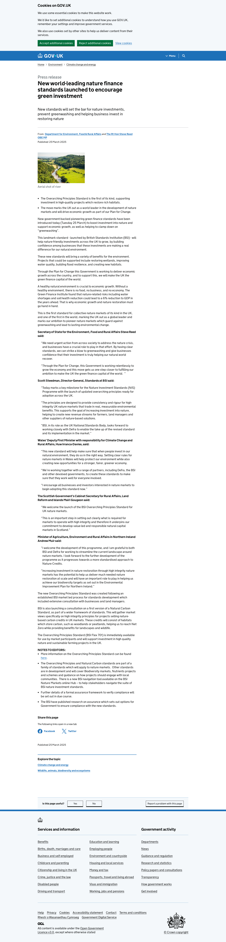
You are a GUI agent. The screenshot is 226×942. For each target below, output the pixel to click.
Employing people (100, 849)
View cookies (123, 43)
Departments (149, 842)
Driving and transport (51, 891)
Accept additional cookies (56, 43)
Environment (55, 64)
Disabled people (48, 884)
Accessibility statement (88, 912)
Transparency (150, 877)
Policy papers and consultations (161, 870)
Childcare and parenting (53, 863)
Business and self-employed (55, 856)
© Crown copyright (176, 932)
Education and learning (104, 842)
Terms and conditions (133, 912)
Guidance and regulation (157, 856)
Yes (78, 803)
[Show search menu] (183, 56)
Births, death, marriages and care (59, 849)
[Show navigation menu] (170, 56)
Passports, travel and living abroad (111, 877)
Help (41, 912)
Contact (111, 912)
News (145, 849)
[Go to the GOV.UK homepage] (50, 56)
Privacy (51, 912)
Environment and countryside (108, 856)
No (97, 803)
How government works (156, 884)
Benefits (43, 842)
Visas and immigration (103, 884)
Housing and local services (106, 863)
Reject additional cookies (95, 43)
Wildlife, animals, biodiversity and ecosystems (64, 770)
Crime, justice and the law (54, 877)
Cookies (64, 912)
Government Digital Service (99, 917)
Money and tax (98, 870)
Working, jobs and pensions (106, 891)
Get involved (149, 891)
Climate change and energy (81, 64)
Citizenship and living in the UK (57, 870)
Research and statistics (156, 863)
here (44, 658)
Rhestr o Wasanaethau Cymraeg (58, 917)
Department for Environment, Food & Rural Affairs (73, 134)
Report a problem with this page (165, 803)
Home (41, 64)
